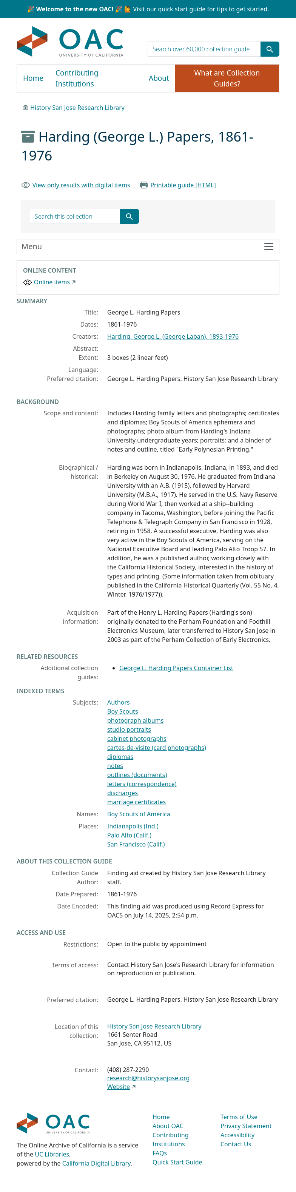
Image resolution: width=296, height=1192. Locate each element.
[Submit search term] (270, 49)
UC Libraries (52, 1154)
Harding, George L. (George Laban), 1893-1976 (173, 336)
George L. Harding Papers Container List (176, 668)
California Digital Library (96, 1163)
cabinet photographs (136, 738)
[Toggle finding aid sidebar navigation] (148, 246)
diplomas (120, 757)
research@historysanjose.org (148, 1078)
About (159, 78)
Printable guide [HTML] (183, 185)
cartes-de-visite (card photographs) (156, 747)
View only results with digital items (81, 185)
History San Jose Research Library (77, 107)
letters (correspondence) (142, 784)
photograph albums (135, 720)
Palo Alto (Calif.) (129, 835)
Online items (52, 282)
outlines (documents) (137, 775)
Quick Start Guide (177, 1162)
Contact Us (235, 1144)
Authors (118, 702)
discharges (122, 793)
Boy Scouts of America (138, 814)
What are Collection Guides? (227, 78)
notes (115, 766)
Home (33, 78)
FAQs (160, 1153)
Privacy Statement (246, 1126)
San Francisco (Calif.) (136, 844)
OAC (70, 42)
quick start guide (181, 9)
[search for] (204, 49)
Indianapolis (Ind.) (133, 826)
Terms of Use (238, 1117)
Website (118, 1087)
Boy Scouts (122, 711)
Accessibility (237, 1135)
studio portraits (129, 729)
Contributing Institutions (76, 78)
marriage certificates (136, 802)
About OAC (168, 1126)
